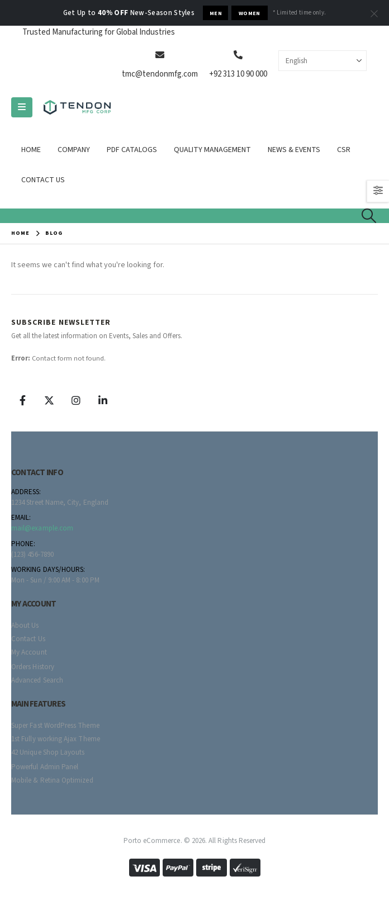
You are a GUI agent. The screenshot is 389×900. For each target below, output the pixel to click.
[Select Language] (322, 60)
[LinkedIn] (103, 400)
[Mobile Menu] (21, 107)
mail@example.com (42, 528)
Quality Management (212, 149)
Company (74, 149)
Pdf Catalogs (132, 149)
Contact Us (43, 180)
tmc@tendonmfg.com (160, 74)
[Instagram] (76, 400)
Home (31, 149)
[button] (369, 216)
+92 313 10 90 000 (238, 74)
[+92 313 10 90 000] (238, 54)
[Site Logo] (77, 107)
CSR (343, 149)
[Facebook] (22, 400)
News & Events (294, 149)
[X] (49, 400)
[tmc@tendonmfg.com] (159, 54)
